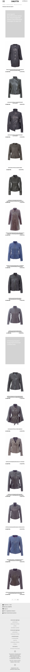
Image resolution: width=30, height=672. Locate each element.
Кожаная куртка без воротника (15, 167)
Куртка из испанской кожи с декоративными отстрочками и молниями (15, 331)
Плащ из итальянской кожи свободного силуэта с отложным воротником (15, 233)
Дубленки (15, 622)
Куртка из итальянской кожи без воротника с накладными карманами (15, 495)
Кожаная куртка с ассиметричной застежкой (15, 103)
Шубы (15, 625)
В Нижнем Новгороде (15, 648)
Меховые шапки (15, 627)
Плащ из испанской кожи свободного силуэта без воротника (15, 70)
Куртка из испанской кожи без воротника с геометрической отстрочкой (15, 593)
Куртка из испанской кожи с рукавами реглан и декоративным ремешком (15, 266)
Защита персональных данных (10, 612)
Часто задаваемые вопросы (9, 610)
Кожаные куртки (15, 634)
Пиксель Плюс (17, 669)
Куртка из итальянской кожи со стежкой (15, 461)
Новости (6, 608)
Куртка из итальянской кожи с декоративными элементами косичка (15, 201)
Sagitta (15, 640)
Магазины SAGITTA (8, 606)
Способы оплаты (15, 642)
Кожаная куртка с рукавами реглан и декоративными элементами (15, 560)
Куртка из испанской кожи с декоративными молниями (15, 299)
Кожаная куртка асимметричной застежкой (15, 135)
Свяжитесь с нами (8, 604)
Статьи (15, 644)
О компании (15, 638)
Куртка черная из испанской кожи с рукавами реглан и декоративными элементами (15, 397)
